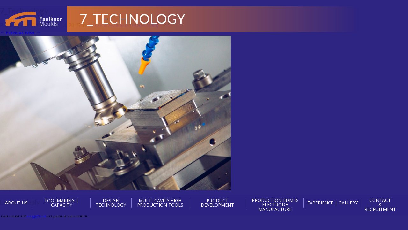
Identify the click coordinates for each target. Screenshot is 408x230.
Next (32, 32)
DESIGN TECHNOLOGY (111, 203)
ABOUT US (16, 203)
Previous (12, 32)
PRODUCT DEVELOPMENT (217, 203)
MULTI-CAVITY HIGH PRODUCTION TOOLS (160, 203)
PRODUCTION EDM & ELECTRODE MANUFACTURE (275, 204)
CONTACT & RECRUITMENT (380, 204)
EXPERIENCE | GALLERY (332, 203)
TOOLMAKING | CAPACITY (61, 203)
